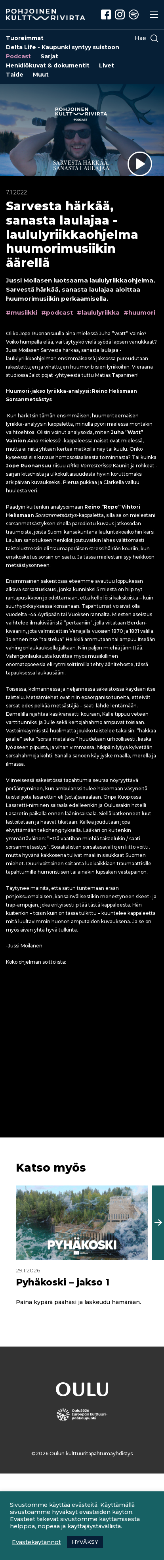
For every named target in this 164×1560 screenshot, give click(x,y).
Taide (14, 74)
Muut (41, 74)
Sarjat (49, 56)
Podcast (18, 56)
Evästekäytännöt (36, 1542)
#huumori (139, 312)
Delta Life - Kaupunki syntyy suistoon (62, 47)
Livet (106, 65)
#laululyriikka (98, 312)
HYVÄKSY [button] (85, 1542)
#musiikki (21, 312)
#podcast (57, 312)
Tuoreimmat (25, 38)
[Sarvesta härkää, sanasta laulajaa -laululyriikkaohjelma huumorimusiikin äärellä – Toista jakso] (140, 164)
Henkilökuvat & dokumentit (48, 65)
